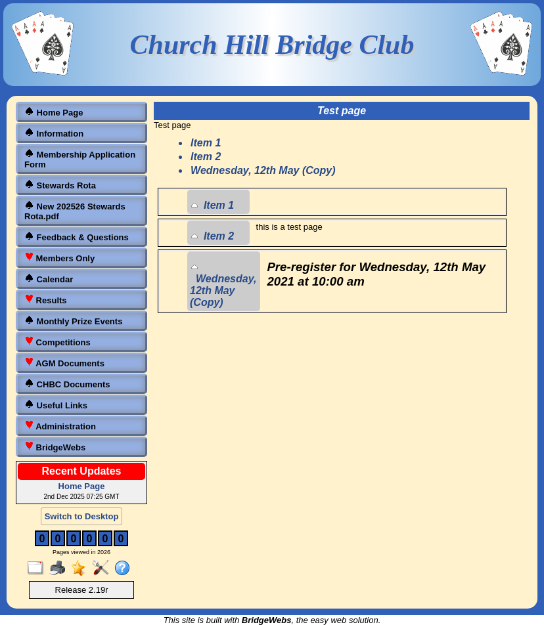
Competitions (57, 341)
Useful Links (55, 404)
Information (53, 133)
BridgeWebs (54, 446)
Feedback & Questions (76, 236)
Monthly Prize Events (73, 320)
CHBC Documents (67, 383)
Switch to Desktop (82, 516)
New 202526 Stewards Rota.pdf (74, 210)
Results (45, 299)
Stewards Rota (60, 184)
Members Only (59, 257)
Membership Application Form (79, 158)
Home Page (53, 112)
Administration (60, 425)
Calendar (48, 278)
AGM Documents (64, 362)
